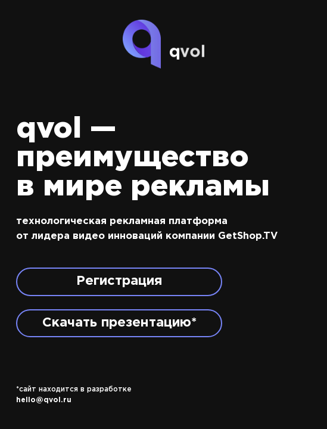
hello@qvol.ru (43, 400)
